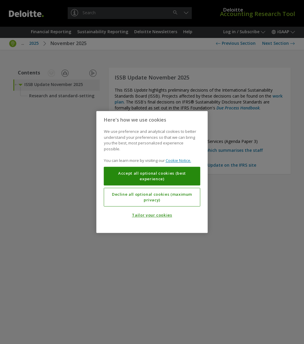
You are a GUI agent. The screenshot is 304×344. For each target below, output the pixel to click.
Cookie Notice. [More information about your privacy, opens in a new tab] (178, 160)
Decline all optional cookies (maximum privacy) (152, 197)
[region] (152, 172)
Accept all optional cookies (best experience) (152, 176)
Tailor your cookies (152, 215)
